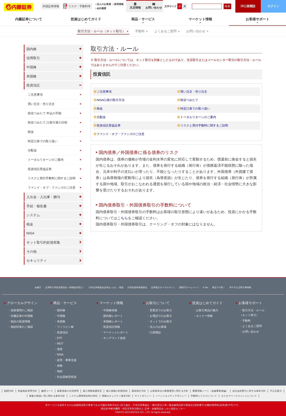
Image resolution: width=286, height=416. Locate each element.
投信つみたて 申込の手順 (44, 113)
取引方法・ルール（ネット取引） (101, 31)
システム (33, 215)
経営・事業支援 (66, 360)
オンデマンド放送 (114, 338)
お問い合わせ (154, 6)
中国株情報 (110, 310)
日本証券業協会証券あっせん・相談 (106, 287)
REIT (60, 343)
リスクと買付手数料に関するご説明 (204, 125)
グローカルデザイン (22, 303)
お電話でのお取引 (161, 315)
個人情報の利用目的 (117, 391)
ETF (59, 338)
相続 (60, 371)
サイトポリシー (143, 395)
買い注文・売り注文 (193, 91)
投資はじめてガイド (207, 303)
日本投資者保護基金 (137, 287)
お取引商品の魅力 (207, 310)
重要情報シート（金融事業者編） (210, 391)
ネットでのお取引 (161, 321)
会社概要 (101, 8)
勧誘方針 (9, 391)
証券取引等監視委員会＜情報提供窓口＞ (65, 287)
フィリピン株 (65, 326)
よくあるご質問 (165, 31)
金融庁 (38, 287)
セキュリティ (36, 260)
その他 (31, 252)
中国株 (31, 67)
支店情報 (135, 6)
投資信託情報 (111, 326)
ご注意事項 (104, 91)
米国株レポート (113, 321)
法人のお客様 (104, 4)
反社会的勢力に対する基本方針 (249, 391)
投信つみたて (189, 100)
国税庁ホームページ (189, 287)
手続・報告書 (36, 206)
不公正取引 (276, 391)
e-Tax (205, 287)
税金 (100, 108)
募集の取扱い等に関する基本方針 (47, 395)
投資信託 (33, 85)
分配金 (101, 117)
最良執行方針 (139, 391)
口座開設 (155, 332)
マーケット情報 (111, 303)
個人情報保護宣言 (92, 391)
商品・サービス (65, 303)
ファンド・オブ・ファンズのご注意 (120, 134)
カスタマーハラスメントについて (239, 395)
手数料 (140, 31)
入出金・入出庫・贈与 (43, 197)
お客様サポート (250, 303)
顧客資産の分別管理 (68, 391)
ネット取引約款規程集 (43, 242)
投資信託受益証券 (109, 125)
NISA (30, 233)
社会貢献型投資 (66, 376)
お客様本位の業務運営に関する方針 (169, 391)
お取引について (158, 303)
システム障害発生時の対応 (83, 395)
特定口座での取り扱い (195, 108)
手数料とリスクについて (204, 395)
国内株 (31, 49)
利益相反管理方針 (27, 391)
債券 (60, 349)
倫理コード (47, 391)
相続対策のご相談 (22, 326)
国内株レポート (113, 315)
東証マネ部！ (218, 287)
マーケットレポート (115, 332)
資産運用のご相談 (22, 310)
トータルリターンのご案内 (198, 117)
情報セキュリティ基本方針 (116, 395)
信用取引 (33, 58)
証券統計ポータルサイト (163, 287)
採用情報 (119, 4)
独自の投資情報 (20, 321)
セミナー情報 (204, 315)
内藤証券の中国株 (22, 315)
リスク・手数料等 (79, 6)
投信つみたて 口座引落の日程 (47, 122)
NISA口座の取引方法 (111, 100)
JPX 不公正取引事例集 (240, 287)
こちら (122, 218)
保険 (60, 365)
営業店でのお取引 (161, 310)
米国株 (31, 76)
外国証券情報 (51, 6)
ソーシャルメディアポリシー (171, 395)
